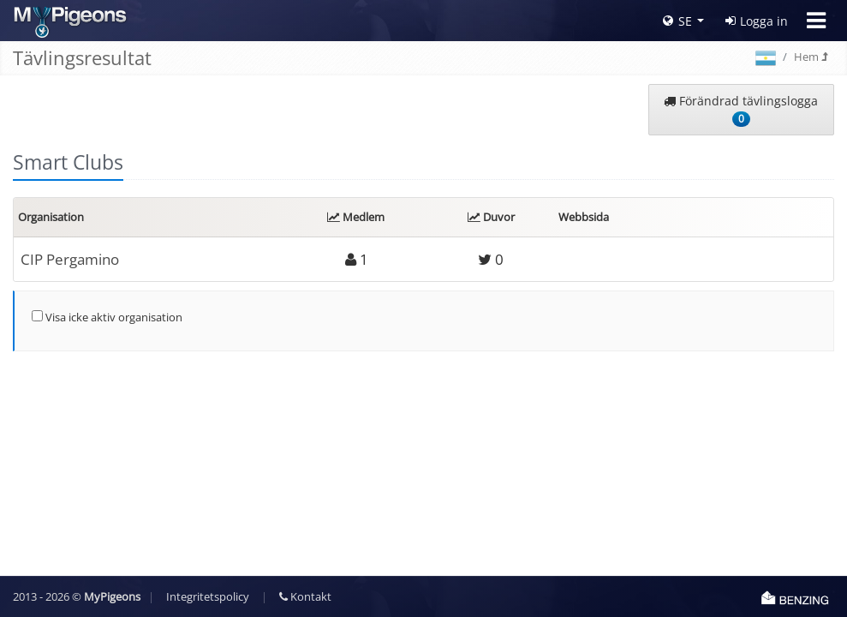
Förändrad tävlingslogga (741, 110)
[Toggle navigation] (816, 20)
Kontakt (305, 596)
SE (677, 21)
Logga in (756, 21)
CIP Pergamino (70, 259)
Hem (810, 56)
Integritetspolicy (207, 596)
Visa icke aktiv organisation (107, 317)
